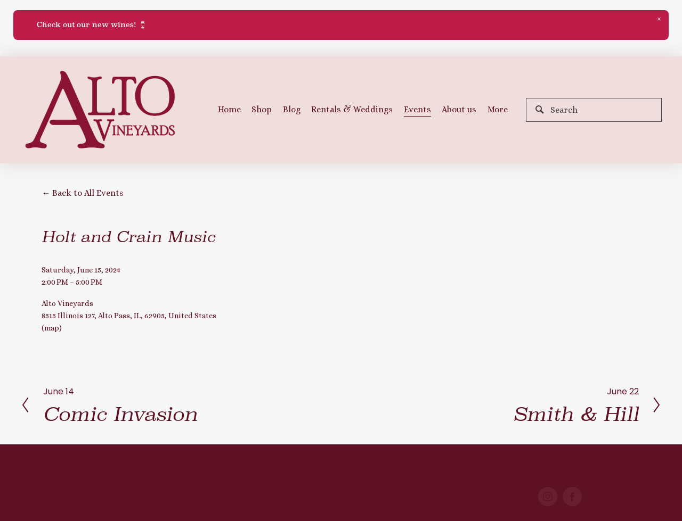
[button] (659, 19)
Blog (292, 109)
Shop (261, 109)
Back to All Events (88, 193)
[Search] (593, 110)
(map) (52, 328)
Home (229, 109)
